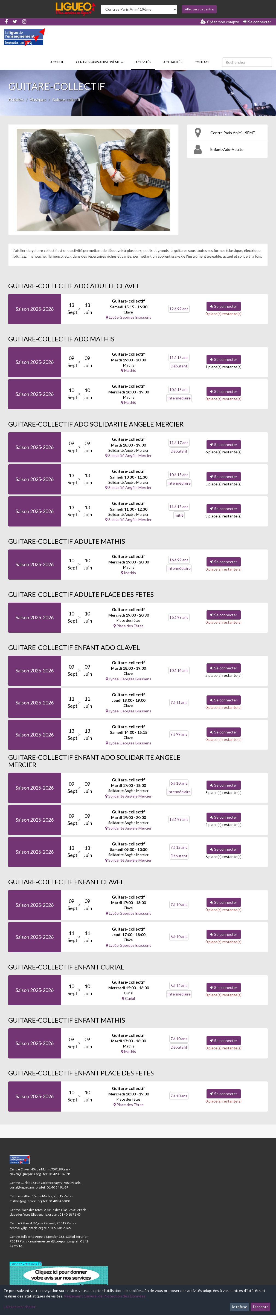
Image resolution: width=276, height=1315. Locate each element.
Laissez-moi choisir (20, 1306)
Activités (145, 61)
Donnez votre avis (24, 1264)
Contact (202, 62)
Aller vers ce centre (199, 9)
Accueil (57, 62)
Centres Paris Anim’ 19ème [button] (99, 62)
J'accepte (260, 1306)
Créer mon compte (220, 21)
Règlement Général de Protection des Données (105, 1296)
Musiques (38, 99)
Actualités (172, 62)
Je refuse (239, 1306)
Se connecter (257, 21)
